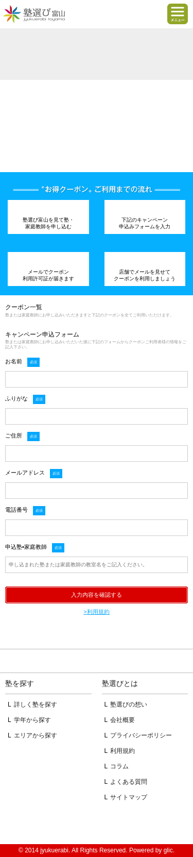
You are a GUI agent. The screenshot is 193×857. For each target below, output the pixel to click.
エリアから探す (35, 735)
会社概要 (122, 720)
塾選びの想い (128, 704)
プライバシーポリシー (141, 735)
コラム (119, 766)
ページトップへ (96, 661)
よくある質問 (128, 781)
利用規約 (122, 750)
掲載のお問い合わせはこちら (96, 823)
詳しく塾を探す (35, 704)
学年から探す (32, 720)
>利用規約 (96, 612)
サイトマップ (128, 797)
